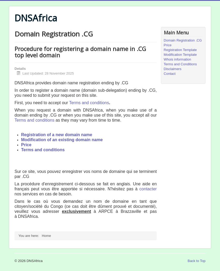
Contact (170, 74)
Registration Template (180, 50)
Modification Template (180, 55)
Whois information (177, 59)
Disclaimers (172, 69)
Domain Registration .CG (183, 40)
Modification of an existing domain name (62, 139)
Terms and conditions (89, 102)
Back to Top (196, 261)
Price (26, 145)
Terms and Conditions (180, 64)
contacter (148, 189)
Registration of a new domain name (56, 134)
